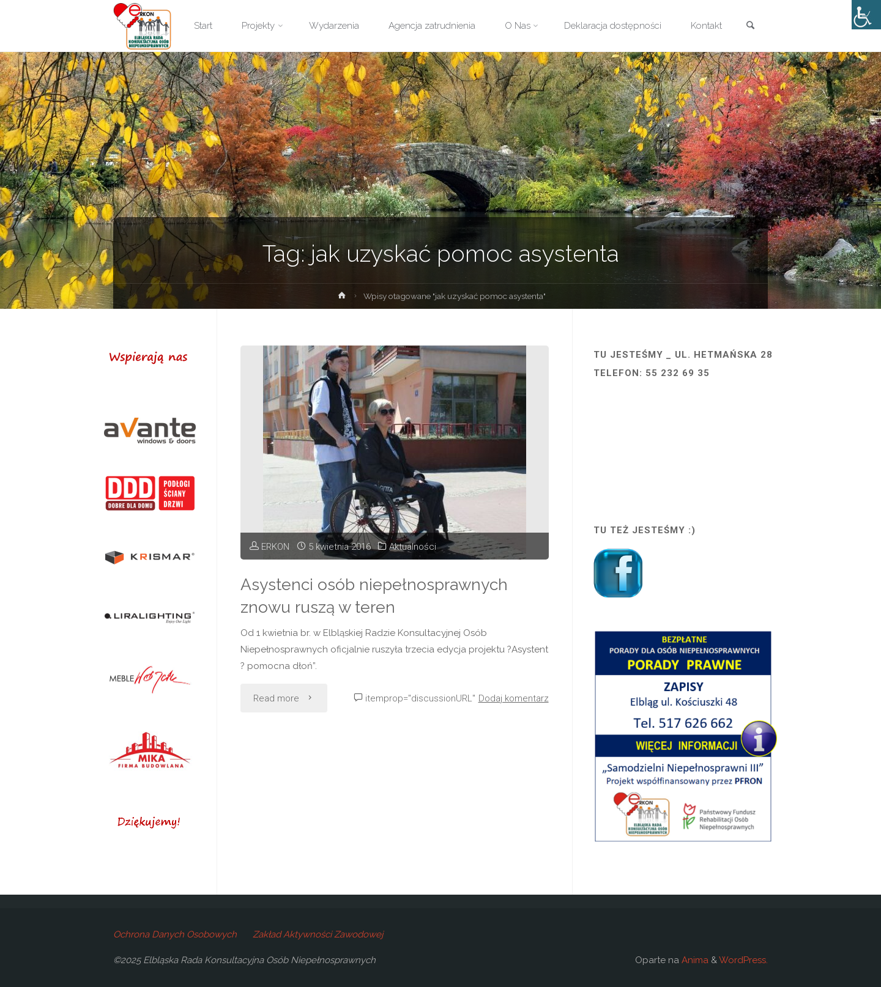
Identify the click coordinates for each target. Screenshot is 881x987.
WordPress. (743, 960)
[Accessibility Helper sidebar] (866, 14)
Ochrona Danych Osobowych (175, 934)
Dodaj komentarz (513, 698)
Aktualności (412, 546)
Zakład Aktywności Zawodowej (318, 934)
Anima (693, 960)
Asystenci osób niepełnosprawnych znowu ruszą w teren (374, 595)
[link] (750, 26)
